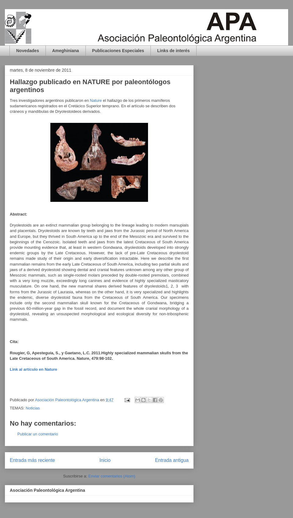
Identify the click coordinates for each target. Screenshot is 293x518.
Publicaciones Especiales (118, 50)
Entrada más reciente (32, 460)
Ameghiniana (65, 50)
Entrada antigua (172, 460)
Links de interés (173, 50)
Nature (96, 100)
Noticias (33, 408)
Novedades (27, 50)
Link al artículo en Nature (33, 369)
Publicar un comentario (37, 434)
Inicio (104, 460)
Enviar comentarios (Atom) (111, 476)
